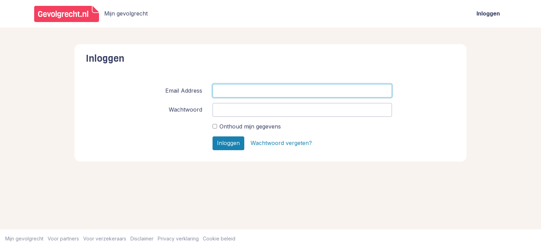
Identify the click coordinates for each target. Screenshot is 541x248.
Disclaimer (142, 238)
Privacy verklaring (178, 238)
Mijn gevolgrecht (24, 238)
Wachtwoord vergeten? (281, 143)
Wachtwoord (185, 109)
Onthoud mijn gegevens (250, 126)
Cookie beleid (219, 238)
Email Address (183, 90)
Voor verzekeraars (104, 238)
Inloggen (488, 13)
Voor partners (63, 238)
